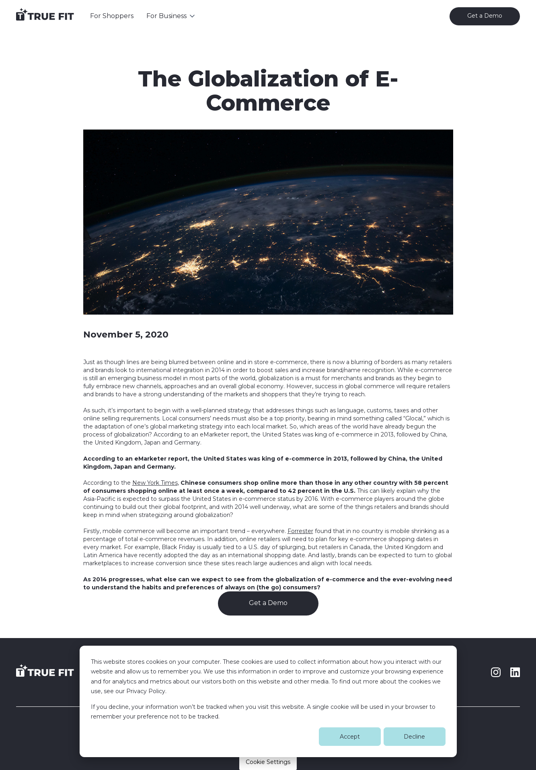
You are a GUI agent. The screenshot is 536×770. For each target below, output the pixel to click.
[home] (45, 16)
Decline (414, 736)
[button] (171, 16)
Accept (350, 736)
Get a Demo (268, 603)
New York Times (155, 482)
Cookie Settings (268, 762)
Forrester (300, 531)
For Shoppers (111, 16)
